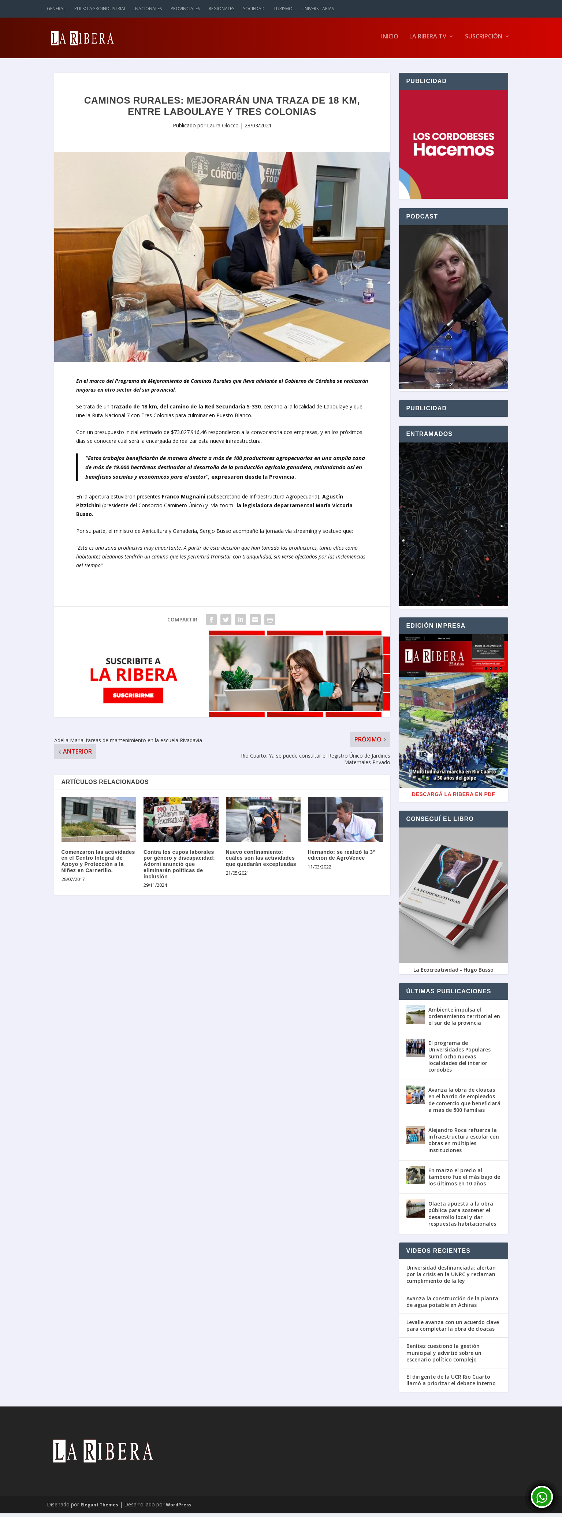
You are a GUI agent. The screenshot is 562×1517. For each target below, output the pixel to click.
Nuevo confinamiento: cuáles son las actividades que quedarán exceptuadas (261, 861)
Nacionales (148, 8)
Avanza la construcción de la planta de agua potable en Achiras (452, 1305)
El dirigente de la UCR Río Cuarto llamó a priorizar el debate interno (451, 1383)
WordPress (178, 1508)
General (56, 8)
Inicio (389, 40)
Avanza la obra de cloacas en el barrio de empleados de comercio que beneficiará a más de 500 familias (464, 1103)
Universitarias (317, 8)
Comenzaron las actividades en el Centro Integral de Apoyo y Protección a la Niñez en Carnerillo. (98, 864)
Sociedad (254, 8)
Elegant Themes (99, 1508)
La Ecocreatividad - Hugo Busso (453, 972)
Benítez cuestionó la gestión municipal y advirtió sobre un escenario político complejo (443, 1356)
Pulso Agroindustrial (100, 8)
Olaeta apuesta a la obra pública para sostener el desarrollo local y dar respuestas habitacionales (462, 1216)
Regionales (221, 8)
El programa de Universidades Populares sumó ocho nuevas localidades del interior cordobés (459, 1059)
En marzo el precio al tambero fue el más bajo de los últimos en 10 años (464, 1180)
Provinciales (185, 8)
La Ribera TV (427, 40)
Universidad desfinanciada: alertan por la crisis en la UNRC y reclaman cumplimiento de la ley (451, 1278)
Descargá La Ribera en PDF (453, 798)
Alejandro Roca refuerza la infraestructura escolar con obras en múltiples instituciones (463, 1143)
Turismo (283, 8)
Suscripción (483, 40)
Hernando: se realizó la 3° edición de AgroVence (341, 858)
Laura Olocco (223, 128)
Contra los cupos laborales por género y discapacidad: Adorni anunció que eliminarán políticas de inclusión (179, 867)
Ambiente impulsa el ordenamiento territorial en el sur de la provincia (464, 1019)
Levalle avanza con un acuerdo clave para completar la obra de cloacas (452, 1328)
